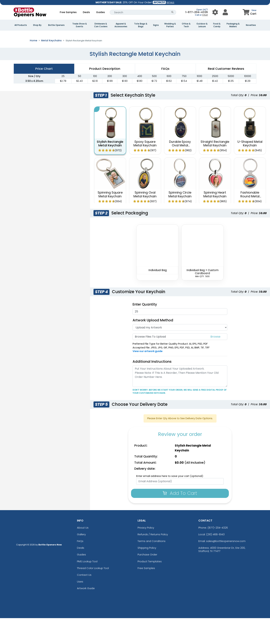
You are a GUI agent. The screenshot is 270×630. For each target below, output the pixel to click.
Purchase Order (147, 566)
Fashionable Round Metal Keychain (249, 208)
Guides (100, 12)
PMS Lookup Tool (87, 573)
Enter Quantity (145, 316)
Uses (80, 593)
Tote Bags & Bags (140, 25)
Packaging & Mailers (233, 25)
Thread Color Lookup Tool (93, 580)
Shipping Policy (147, 560)
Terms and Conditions (151, 553)
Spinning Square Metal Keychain (110, 206)
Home (33, 52)
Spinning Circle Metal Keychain (179, 206)
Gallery (81, 546)
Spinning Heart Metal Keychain (214, 206)
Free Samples (68, 12)
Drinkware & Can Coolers (100, 25)
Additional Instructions (152, 373)
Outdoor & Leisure (201, 25)
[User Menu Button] (215, 12)
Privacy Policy (146, 539)
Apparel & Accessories (121, 25)
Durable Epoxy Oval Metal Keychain (180, 157)
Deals (86, 12)
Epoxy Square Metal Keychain (145, 155)
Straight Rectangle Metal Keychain (215, 155)
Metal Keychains (51, 52)
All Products (20, 25)
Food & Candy (216, 25)
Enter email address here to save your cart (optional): (170, 488)
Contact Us (84, 587)
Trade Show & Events (79, 25)
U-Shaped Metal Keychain (249, 155)
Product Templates (150, 573)
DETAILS (170, 2)
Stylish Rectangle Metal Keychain (110, 155)
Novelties (251, 25)
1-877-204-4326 (196, 12)
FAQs (80, 553)
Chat (205, 14)
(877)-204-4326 (217, 539)
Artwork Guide (86, 600)
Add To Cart (180, 505)
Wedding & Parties (170, 25)
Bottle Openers (56, 25)
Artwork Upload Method (153, 332)
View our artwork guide (148, 363)
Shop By (37, 25)
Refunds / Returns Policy (153, 546)
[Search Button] (172, 12)
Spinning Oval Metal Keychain (145, 206)
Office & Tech (186, 25)
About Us (83, 539)
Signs (156, 25)
